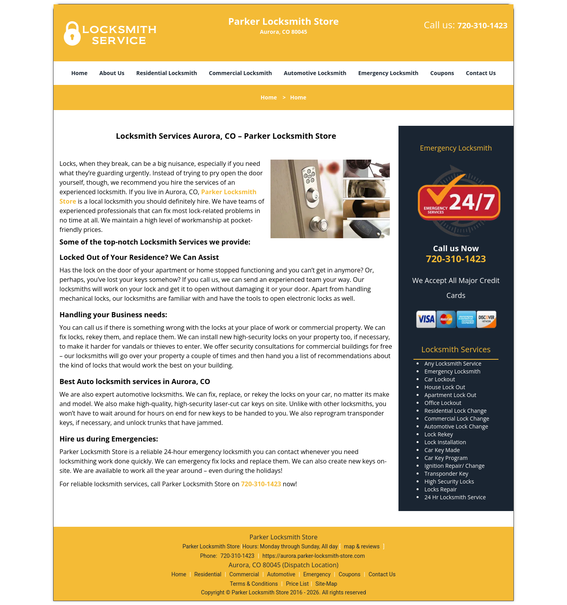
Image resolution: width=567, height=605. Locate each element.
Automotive (281, 574)
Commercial (244, 574)
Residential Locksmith (166, 73)
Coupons (442, 73)
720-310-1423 (483, 25)
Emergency (316, 574)
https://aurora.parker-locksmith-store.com (314, 556)
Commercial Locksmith (240, 73)
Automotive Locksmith (315, 73)
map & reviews (362, 546)
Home (79, 73)
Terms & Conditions (254, 584)
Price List (297, 584)
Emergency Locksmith (388, 73)
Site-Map (326, 584)
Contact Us (481, 73)
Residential (207, 574)
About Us (111, 73)
